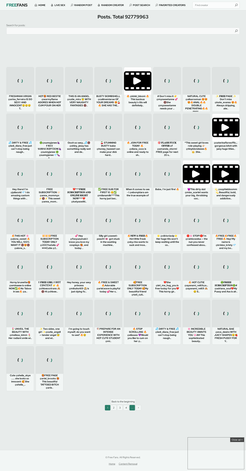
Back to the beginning (123, 401)
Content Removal (128, 463)
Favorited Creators (172, 5)
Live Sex (59, 5)
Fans (17, 5)
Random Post (83, 5)
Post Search (141, 5)
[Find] (236, 5)
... (132, 407)
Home (41, 5)
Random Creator (112, 5)
